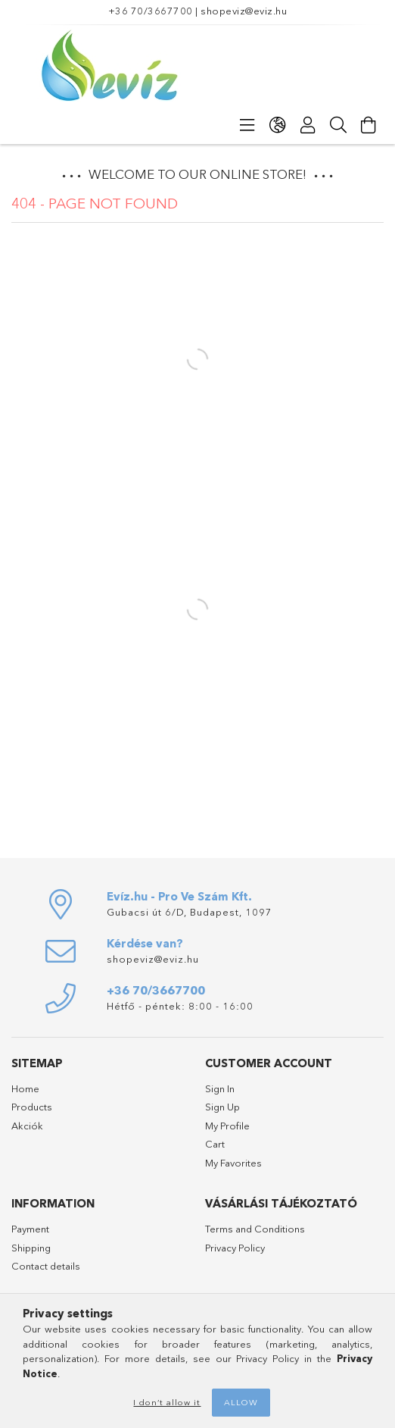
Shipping (31, 1248)
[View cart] (368, 125)
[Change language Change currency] (278, 125)
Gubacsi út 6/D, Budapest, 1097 (189, 912)
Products (31, 1107)
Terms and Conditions (255, 1229)
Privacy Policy (235, 1248)
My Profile (227, 1126)
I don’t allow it (167, 1402)
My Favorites (233, 1163)
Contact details (45, 1266)
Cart (215, 1144)
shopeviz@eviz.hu (244, 11)
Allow (241, 1402)
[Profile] (308, 125)
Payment (30, 1229)
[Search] (338, 125)
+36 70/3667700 (150, 11)
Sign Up (222, 1107)
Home (25, 1088)
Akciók (27, 1126)
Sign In (220, 1088)
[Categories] (247, 125)
